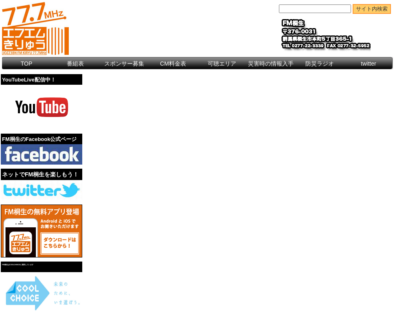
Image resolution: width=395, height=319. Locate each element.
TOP (27, 63)
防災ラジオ (319, 63)
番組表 (75, 63)
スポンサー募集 (124, 63)
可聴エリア (222, 63)
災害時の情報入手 (271, 63)
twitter (368, 63)
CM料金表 (173, 63)
